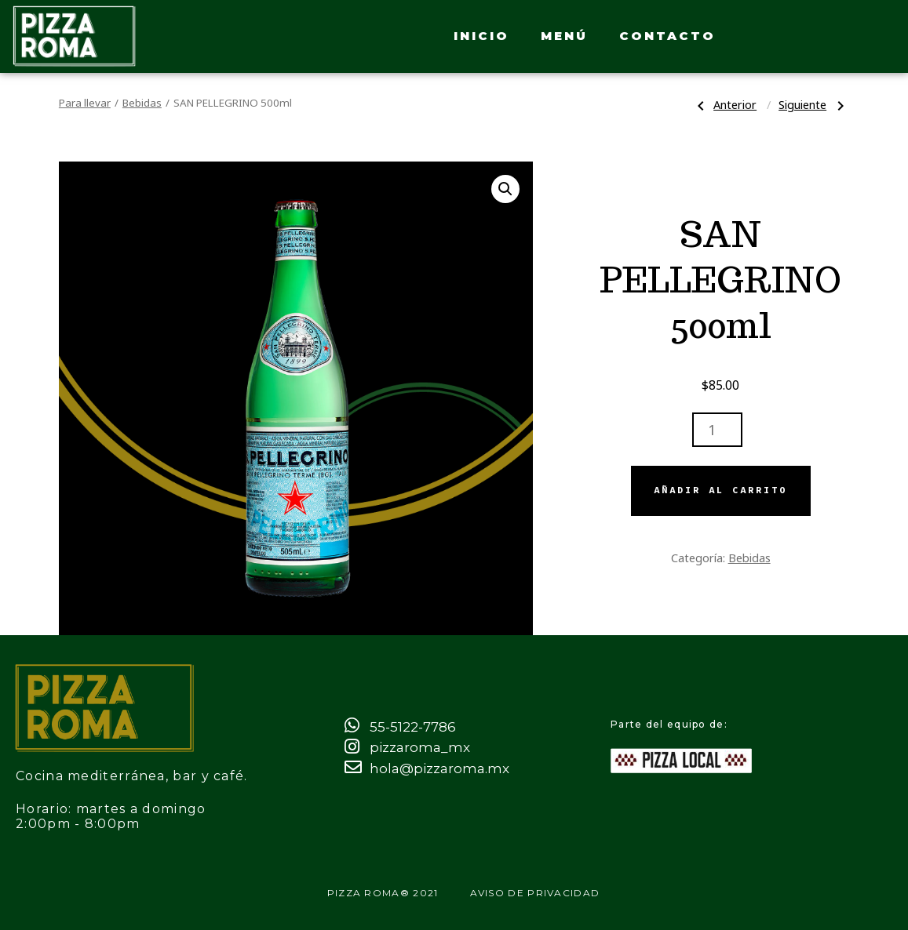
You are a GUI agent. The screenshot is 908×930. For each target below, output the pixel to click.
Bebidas (142, 103)
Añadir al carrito (720, 490)
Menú (564, 35)
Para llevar (85, 103)
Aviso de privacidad (535, 893)
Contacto (667, 35)
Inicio (481, 35)
